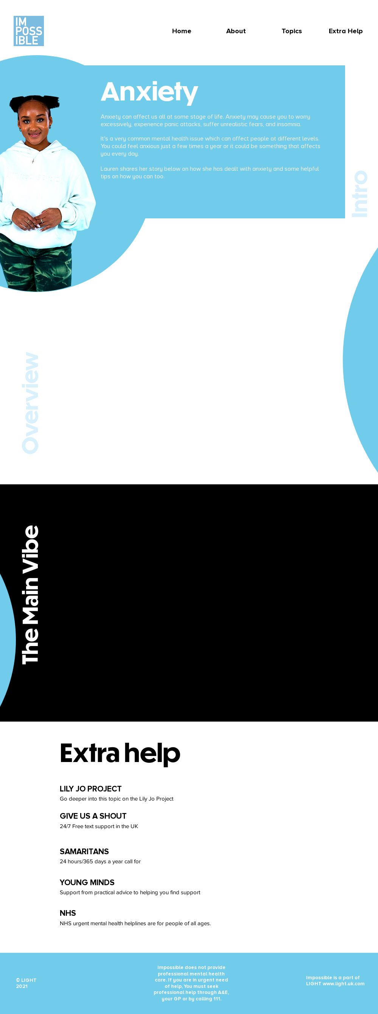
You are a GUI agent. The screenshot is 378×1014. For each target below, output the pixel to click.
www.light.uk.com (344, 984)
